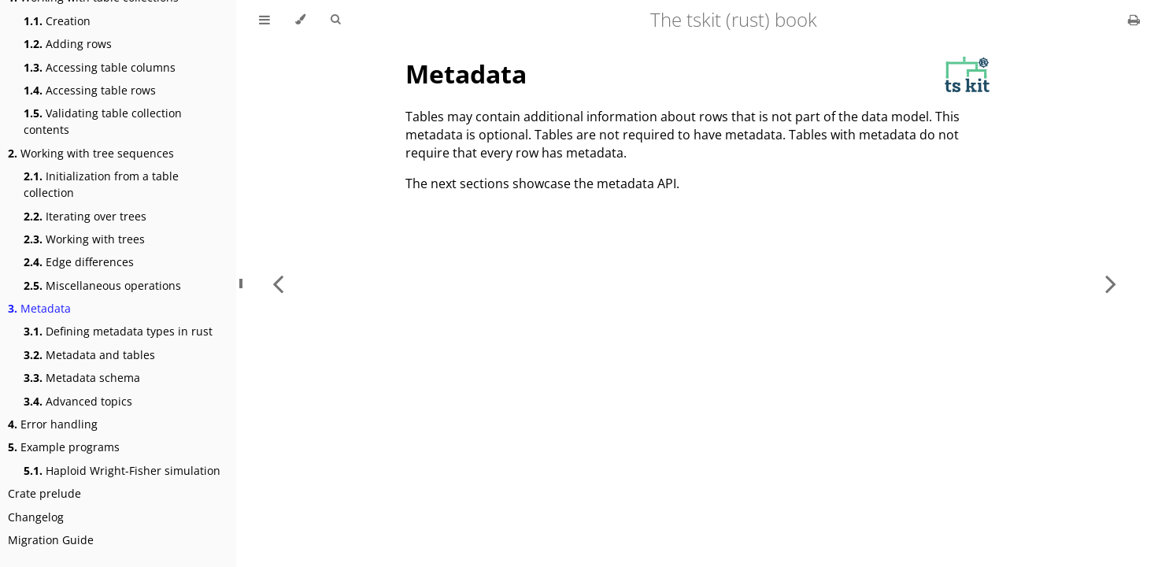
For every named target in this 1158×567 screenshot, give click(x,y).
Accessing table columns (100, 67)
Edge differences (79, 261)
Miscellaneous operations (102, 285)
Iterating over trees (85, 216)
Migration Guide (51, 539)
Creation (57, 20)
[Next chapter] (1110, 283)
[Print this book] (1134, 19)
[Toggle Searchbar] (335, 19)
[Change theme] (300, 19)
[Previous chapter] (277, 283)
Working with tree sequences (91, 153)
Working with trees (84, 239)
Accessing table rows (90, 90)
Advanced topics (78, 401)
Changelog (36, 517)
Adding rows (68, 43)
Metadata (39, 308)
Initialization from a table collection (101, 184)
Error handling (53, 424)
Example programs (64, 446)
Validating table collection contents (103, 121)
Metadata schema (82, 377)
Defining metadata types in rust (118, 331)
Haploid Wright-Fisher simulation (122, 470)
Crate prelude (44, 493)
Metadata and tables (89, 354)
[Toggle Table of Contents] (264, 19)
